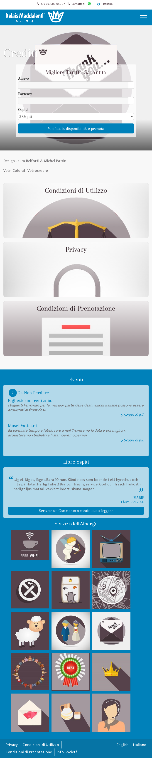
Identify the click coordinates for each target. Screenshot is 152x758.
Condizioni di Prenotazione (29, 752)
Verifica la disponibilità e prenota (76, 128)
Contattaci (78, 3)
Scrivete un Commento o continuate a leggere (76, 511)
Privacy (12, 745)
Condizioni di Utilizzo (40, 745)
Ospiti (23, 110)
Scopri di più (134, 440)
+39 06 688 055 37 (53, 3)
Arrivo (23, 78)
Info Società (67, 752)
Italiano (105, 3)
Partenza (25, 94)
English (122, 745)
